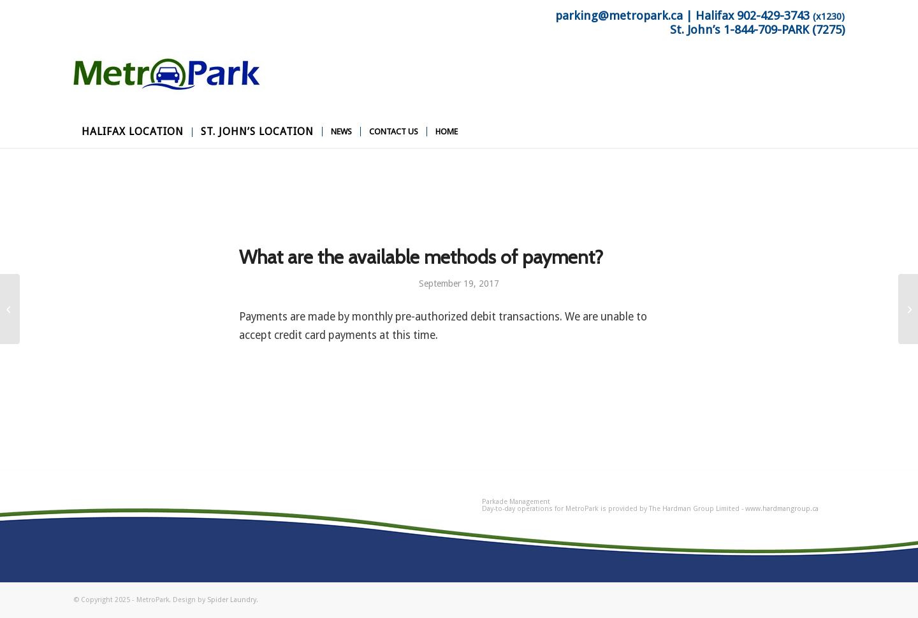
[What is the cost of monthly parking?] (10, 309)
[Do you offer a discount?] (908, 309)
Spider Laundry (231, 600)
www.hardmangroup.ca (782, 509)
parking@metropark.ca (619, 16)
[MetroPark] (169, 87)
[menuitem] (132, 132)
